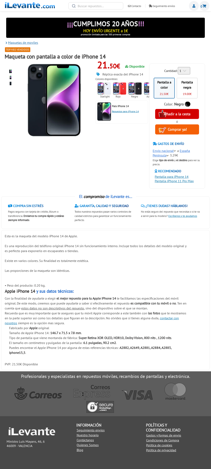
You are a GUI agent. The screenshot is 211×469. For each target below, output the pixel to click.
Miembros (194, 6)
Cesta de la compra (204, 6)
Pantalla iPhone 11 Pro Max (174, 181)
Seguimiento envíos (162, 6)
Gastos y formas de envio (163, 435)
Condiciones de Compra (162, 440)
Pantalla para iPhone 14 (172, 177)
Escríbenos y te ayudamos (182, 216)
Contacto (134, 6)
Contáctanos (85, 440)
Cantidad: (171, 71)
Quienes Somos (88, 445)
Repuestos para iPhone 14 (125, 111)
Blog (80, 450)
